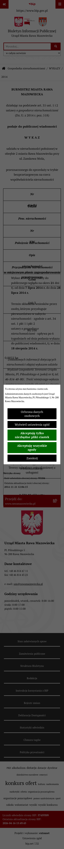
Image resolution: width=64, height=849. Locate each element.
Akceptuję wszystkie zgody (32, 448)
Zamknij (32, 458)
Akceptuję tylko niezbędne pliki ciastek (32, 435)
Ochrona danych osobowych (32, 414)
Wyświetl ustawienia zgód (32, 424)
